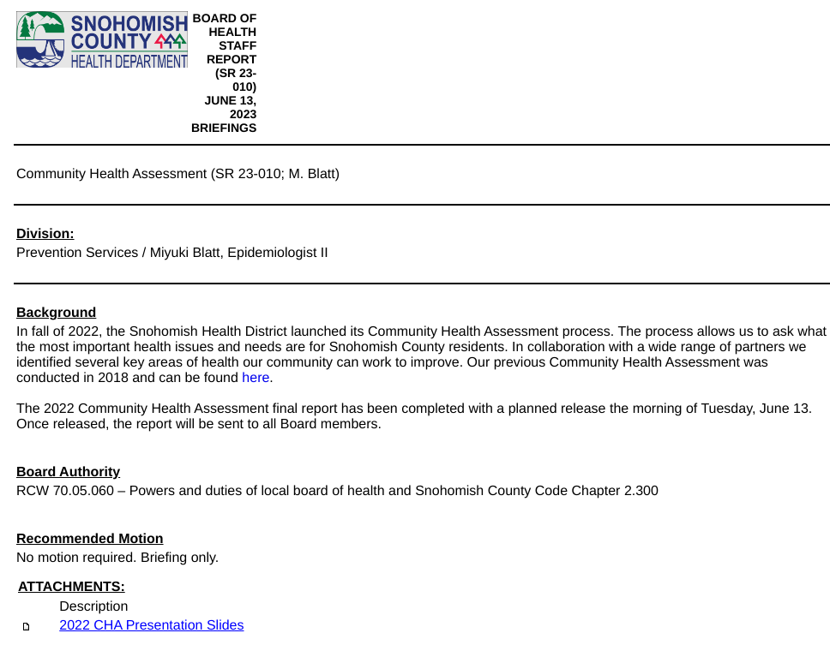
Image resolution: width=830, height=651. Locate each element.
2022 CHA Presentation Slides (151, 625)
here (255, 378)
